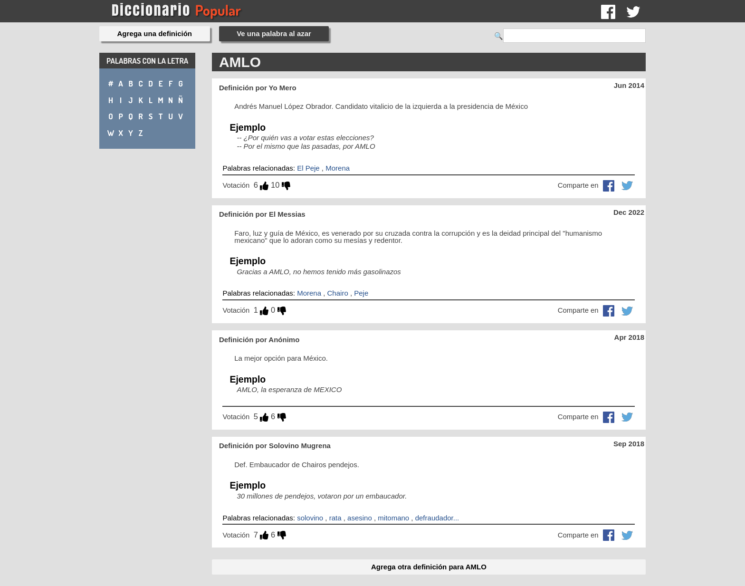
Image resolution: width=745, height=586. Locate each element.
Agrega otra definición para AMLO (429, 567)
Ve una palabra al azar (274, 33)
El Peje (308, 168)
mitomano (393, 518)
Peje (361, 293)
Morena (337, 168)
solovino (310, 518)
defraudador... (437, 518)
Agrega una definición (154, 33)
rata (335, 518)
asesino (359, 518)
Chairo (337, 293)
